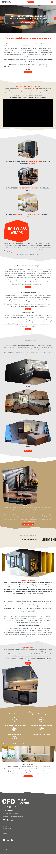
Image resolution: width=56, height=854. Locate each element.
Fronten (5, 833)
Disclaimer (19, 849)
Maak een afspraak (28, 776)
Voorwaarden (30, 849)
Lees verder (28, 663)
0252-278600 (31, 1)
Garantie (24, 849)
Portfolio (5, 826)
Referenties (5, 836)
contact (46, 59)
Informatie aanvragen (28, 22)
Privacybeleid (14, 849)
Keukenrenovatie (7, 828)
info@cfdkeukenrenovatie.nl (17, 816)
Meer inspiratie (28, 450)
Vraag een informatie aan (28, 524)
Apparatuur (5, 831)
